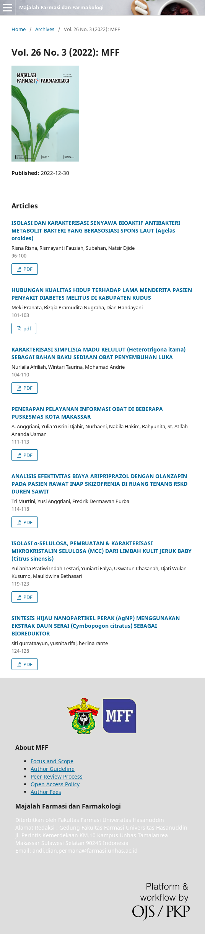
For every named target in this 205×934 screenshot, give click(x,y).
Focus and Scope (52, 761)
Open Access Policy (55, 784)
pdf (26, 328)
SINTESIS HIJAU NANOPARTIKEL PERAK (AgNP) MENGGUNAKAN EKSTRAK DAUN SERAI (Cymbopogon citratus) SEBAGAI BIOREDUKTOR (95, 625)
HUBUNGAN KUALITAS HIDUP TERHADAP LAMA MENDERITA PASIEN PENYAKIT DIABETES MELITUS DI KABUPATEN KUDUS (101, 293)
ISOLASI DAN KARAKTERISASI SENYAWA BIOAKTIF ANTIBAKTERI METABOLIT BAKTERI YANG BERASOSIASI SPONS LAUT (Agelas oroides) (95, 230)
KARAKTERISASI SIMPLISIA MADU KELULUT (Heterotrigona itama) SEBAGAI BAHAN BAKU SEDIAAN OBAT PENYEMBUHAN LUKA (98, 353)
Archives (44, 29)
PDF (27, 269)
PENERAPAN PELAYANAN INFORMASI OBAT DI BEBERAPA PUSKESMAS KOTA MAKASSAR (87, 412)
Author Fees (46, 791)
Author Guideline (53, 768)
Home (18, 29)
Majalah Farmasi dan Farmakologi (61, 7)
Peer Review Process (57, 776)
